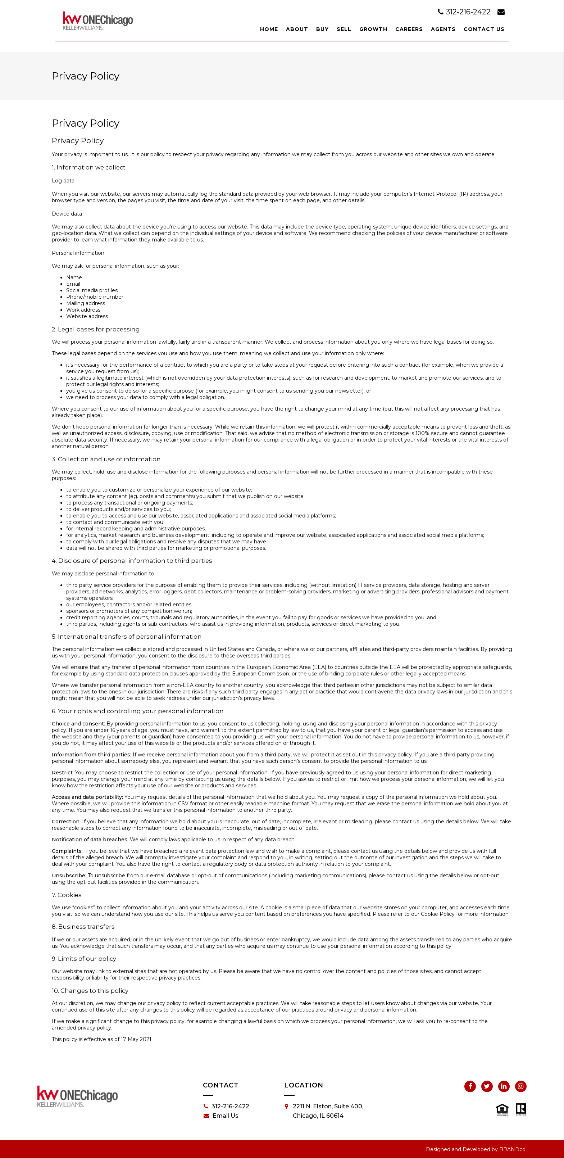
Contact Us (484, 29)
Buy (322, 29)
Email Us (221, 1116)
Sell (344, 29)
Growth (373, 29)
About (297, 29)
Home (269, 29)
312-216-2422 (465, 12)
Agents (443, 29)
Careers (409, 29)
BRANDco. (513, 1149)
